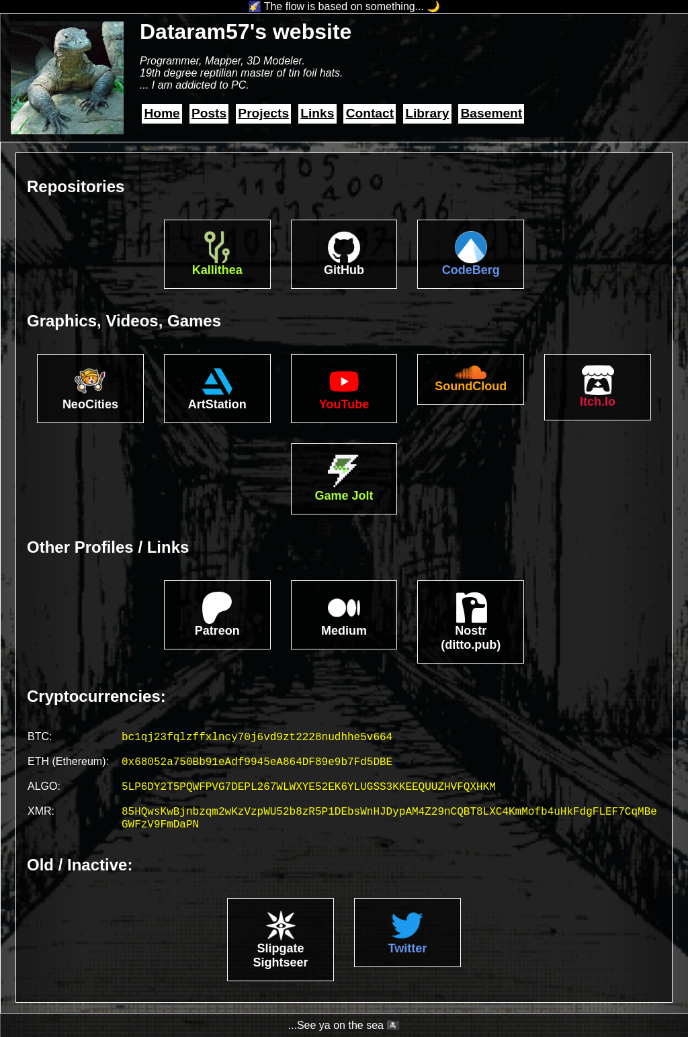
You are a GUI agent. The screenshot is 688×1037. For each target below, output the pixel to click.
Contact (370, 113)
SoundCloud (471, 386)
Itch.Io (597, 401)
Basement (492, 113)
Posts (208, 113)
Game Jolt (343, 495)
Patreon (217, 630)
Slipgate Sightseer (280, 955)
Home (161, 113)
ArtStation (217, 404)
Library (427, 113)
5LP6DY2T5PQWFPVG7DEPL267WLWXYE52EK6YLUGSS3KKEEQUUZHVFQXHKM (309, 787)
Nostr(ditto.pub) (471, 637)
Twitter (407, 948)
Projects (263, 113)
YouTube (344, 404)
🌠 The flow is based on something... (336, 6)
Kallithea (217, 270)
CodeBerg (471, 270)
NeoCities (90, 404)
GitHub (344, 270)
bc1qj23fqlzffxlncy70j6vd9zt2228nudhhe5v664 (257, 737)
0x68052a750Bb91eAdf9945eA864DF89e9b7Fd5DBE (257, 762)
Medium (344, 630)
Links (317, 113)
